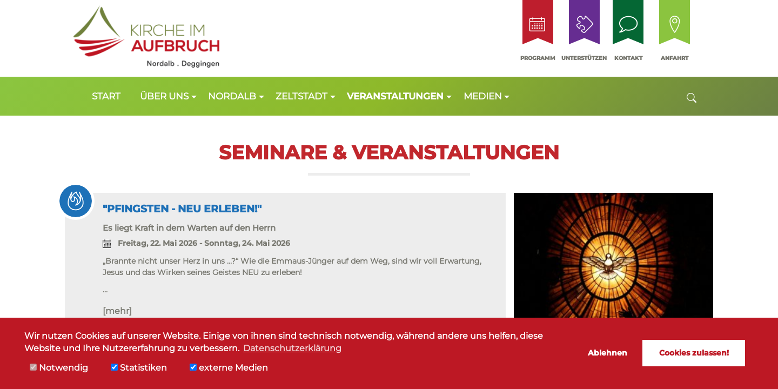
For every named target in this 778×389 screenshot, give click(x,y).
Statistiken (139, 368)
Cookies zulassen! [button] (694, 353)
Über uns (164, 96)
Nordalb (232, 96)
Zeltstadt (301, 96)
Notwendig (59, 368)
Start (106, 96)
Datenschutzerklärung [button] (292, 348)
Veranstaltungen (395, 96)
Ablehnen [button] (607, 353)
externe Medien (229, 368)
